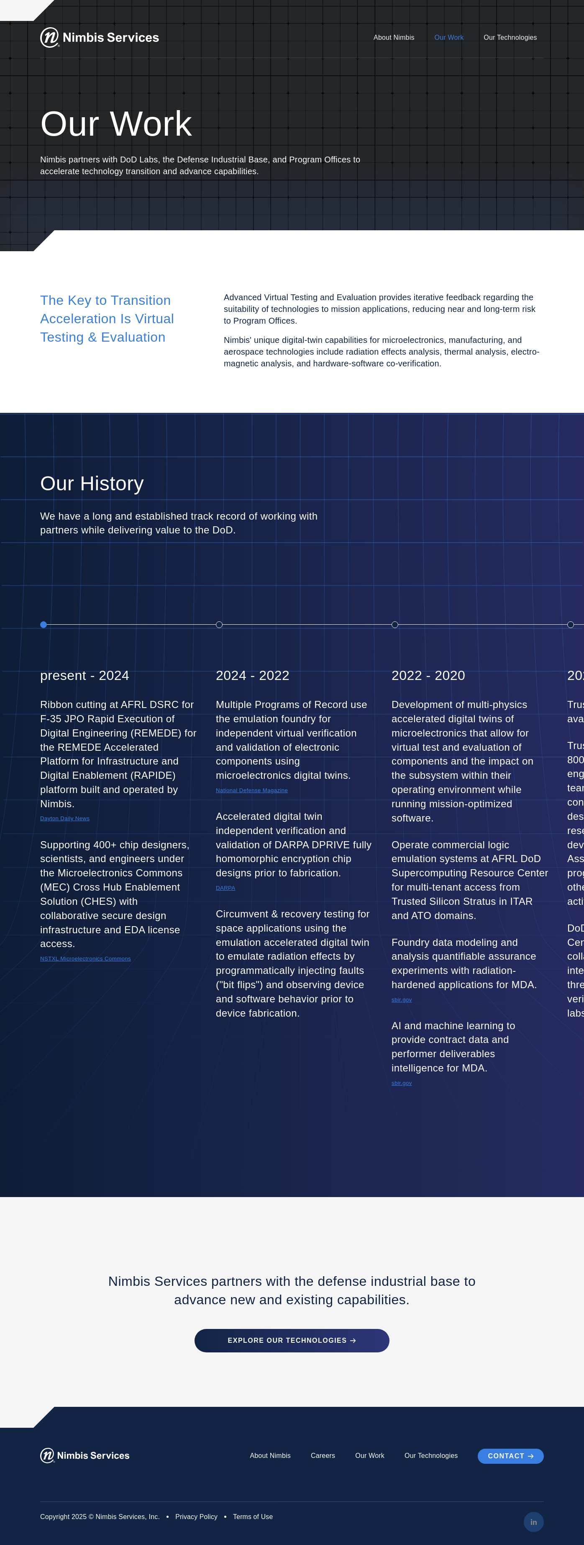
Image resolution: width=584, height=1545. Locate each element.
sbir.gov (402, 1000)
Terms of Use (254, 1516)
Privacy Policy (196, 1516)
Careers (323, 1455)
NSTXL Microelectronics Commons (86, 958)
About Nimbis (394, 37)
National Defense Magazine (252, 790)
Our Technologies (510, 37)
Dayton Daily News (65, 818)
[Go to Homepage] (101, 37)
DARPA (226, 888)
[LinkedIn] (534, 1522)
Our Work (449, 37)
